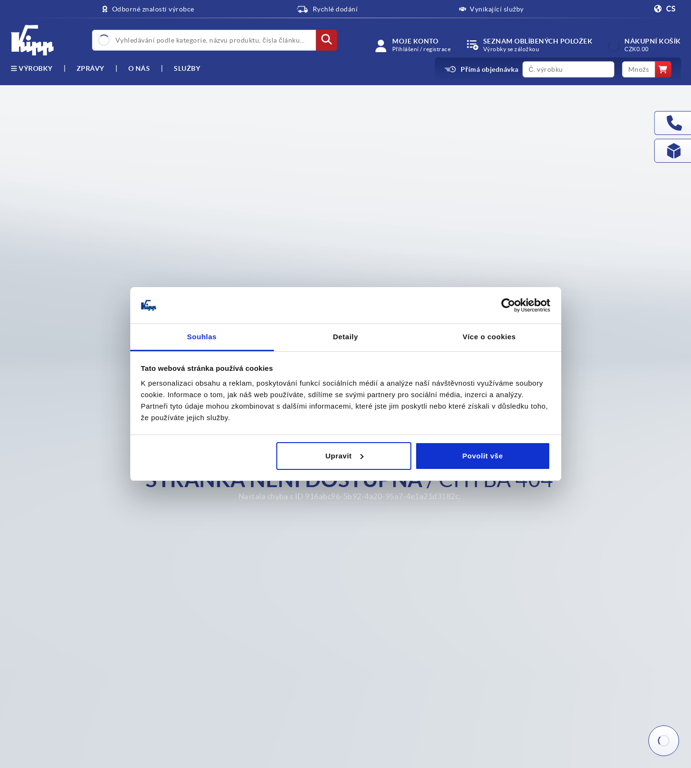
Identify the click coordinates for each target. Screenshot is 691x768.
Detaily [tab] (345, 337)
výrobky (32, 68)
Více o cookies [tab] (489, 337)
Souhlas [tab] (202, 337)
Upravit (344, 456)
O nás (139, 68)
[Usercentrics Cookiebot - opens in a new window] (508, 305)
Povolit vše (483, 456)
